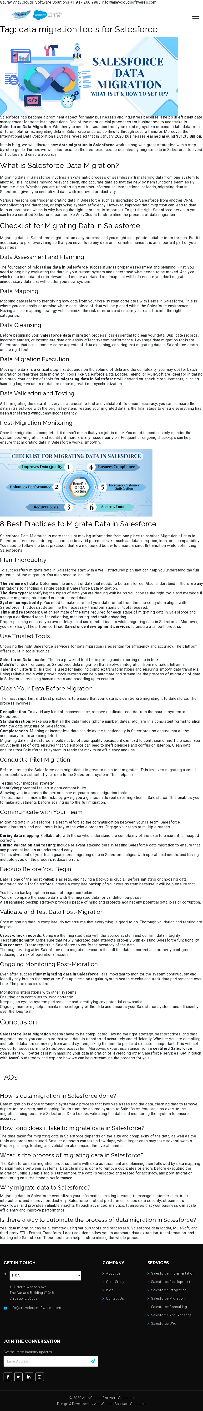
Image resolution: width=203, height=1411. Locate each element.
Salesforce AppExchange (171, 1315)
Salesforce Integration (169, 1290)
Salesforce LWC (164, 1323)
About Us (113, 1273)
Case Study (115, 1282)
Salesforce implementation (173, 1273)
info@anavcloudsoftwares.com (129, 2)
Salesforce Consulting (169, 1307)
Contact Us (115, 1298)
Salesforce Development (170, 1282)
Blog (109, 1290)
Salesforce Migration (168, 1298)
